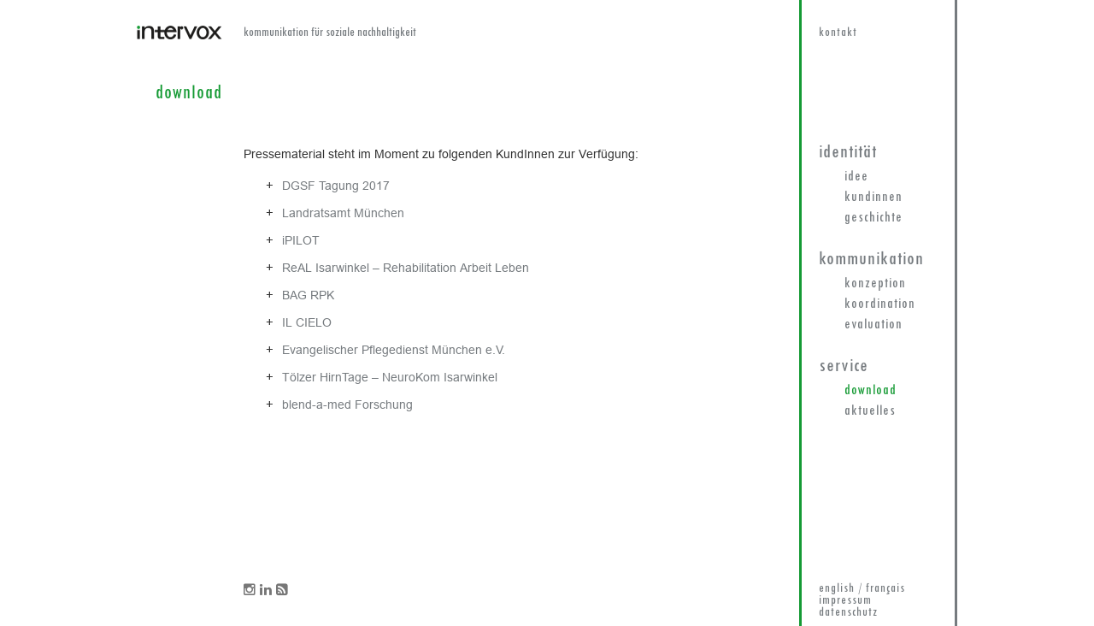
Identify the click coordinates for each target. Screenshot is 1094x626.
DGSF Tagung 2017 (336, 185)
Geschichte (873, 218)
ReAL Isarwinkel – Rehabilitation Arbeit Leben (405, 268)
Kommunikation (871, 259)
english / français (862, 588)
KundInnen (873, 198)
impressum (845, 600)
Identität (848, 153)
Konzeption (875, 284)
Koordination (879, 304)
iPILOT (301, 240)
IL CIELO (307, 322)
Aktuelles (870, 411)
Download (870, 391)
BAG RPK (308, 295)
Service (843, 366)
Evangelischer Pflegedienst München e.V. (393, 350)
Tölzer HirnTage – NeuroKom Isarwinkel (389, 377)
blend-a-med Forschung (347, 404)
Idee (856, 177)
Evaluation (873, 325)
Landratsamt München (343, 213)
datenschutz (848, 612)
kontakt (838, 32)
